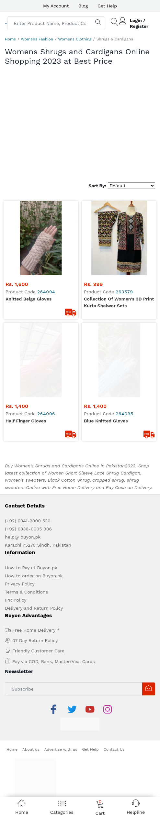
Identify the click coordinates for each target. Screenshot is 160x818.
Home (10, 39)
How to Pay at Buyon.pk (31, 548)
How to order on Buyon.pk (34, 556)
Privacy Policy (20, 564)
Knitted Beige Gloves (28, 298)
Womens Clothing (74, 39)
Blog (83, 5)
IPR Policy (15, 580)
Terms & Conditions (26, 572)
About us (31, 730)
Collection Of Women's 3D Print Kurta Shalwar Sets (119, 302)
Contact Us (114, 730)
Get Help (107, 5)
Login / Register (139, 23)
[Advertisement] (80, 127)
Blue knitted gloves (106, 401)
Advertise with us (60, 730)
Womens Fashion (37, 39)
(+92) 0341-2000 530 (28, 501)
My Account (56, 5)
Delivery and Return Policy (34, 588)
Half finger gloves (26, 401)
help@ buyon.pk (22, 517)
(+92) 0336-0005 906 (28, 509)
